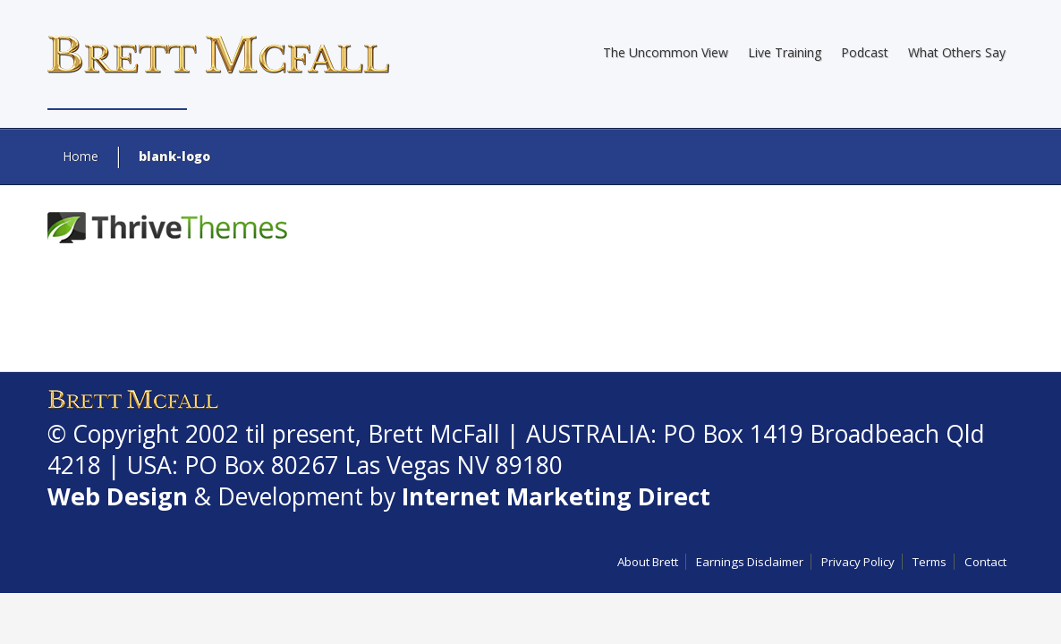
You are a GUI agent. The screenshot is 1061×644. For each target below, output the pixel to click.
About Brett (647, 562)
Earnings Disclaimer (749, 562)
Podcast (864, 52)
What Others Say (957, 52)
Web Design (117, 496)
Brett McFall (434, 434)
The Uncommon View (665, 52)
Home (80, 156)
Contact (985, 562)
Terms (929, 562)
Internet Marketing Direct (556, 496)
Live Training (784, 52)
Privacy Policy (858, 562)
